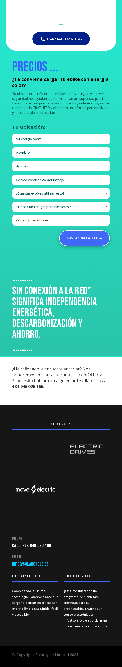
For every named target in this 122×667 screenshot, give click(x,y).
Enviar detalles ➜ (84, 238)
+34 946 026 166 (64, 39)
